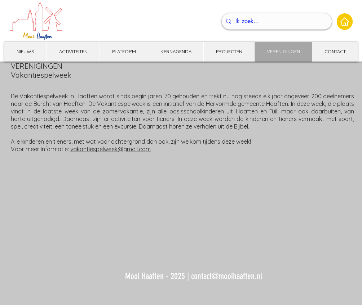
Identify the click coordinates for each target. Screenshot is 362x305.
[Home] (345, 21)
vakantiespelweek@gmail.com (110, 149)
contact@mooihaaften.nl (226, 276)
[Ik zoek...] (276, 21)
